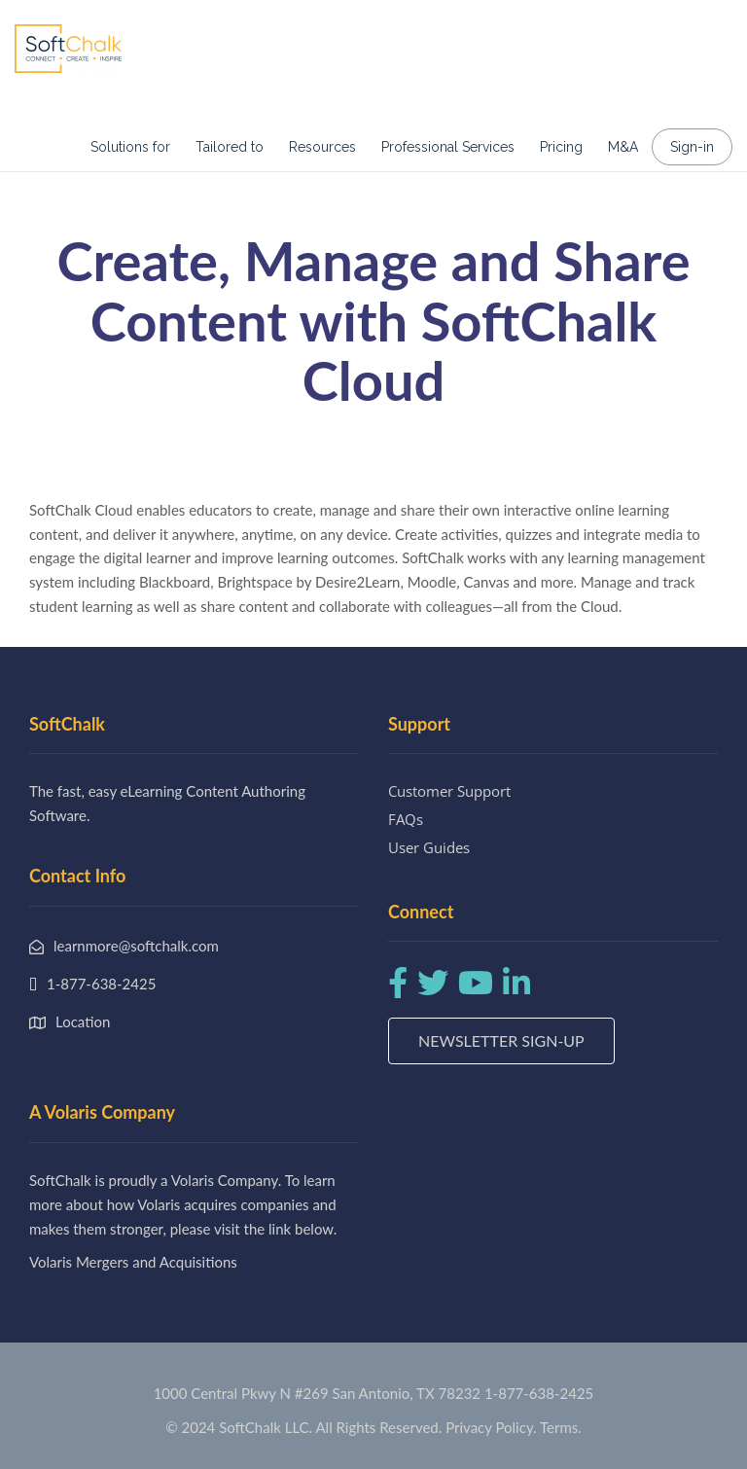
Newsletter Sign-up (501, 1040)
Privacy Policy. (491, 1427)
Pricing (561, 147)
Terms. (561, 1427)
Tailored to (230, 147)
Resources (322, 147)
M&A (623, 147)
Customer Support (449, 791)
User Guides (429, 847)
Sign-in (692, 147)
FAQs (405, 819)
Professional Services (448, 147)
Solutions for (130, 147)
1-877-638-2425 (538, 1393)
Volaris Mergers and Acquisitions (133, 1262)
